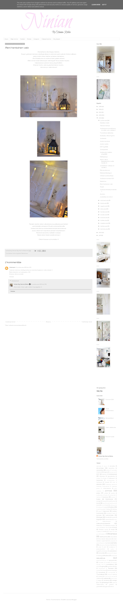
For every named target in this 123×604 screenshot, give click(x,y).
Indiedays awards (110, 484)
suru (97, 566)
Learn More (96, 5)
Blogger (74, 599)
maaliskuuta (104, 223)
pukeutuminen (100, 549)
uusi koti (107, 576)
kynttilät (103, 509)
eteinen (104, 474)
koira (97, 505)
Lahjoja (114, 509)
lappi (99, 511)
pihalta (114, 543)
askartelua (99, 470)
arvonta (112, 466)
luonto (113, 517)
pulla (112, 549)
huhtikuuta (103, 220)
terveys (103, 570)
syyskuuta (104, 206)
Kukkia (111, 507)
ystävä (111, 584)
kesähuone (111, 501)
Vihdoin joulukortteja (106, 175)
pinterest (114, 545)
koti (107, 505)
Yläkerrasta (100, 584)
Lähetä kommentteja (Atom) (17, 325)
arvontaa (100, 468)
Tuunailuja (100, 574)
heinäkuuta (104, 212)
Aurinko (102, 194)
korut (102, 505)
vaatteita (106, 578)
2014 (100, 115)
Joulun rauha (104, 144)
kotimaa (100, 507)
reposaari (109, 553)
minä (115, 527)
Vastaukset (15, 281)
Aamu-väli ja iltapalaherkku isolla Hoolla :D (107, 161)
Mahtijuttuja (104, 156)
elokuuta (103, 209)
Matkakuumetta (110, 525)
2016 (100, 109)
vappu (99, 580)
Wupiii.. (102, 186)
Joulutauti (103, 138)
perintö (103, 543)
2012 (100, 232)
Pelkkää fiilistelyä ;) (106, 173)
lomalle (108, 517)
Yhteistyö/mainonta (46, 39)
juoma (113, 493)
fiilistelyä (102, 476)
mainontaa (108, 519)
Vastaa (11, 276)
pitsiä (99, 547)
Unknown (12, 267)
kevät (98, 503)
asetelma (111, 468)
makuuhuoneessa (103, 523)
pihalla (108, 543)
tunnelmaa (101, 572)
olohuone (103, 536)
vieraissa (106, 580)
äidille (111, 586)
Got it (104, 5)
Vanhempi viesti (87, 321)
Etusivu (6, 39)
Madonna (103, 181)
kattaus (98, 497)
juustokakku (99, 495)
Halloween (112, 478)
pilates (108, 545)
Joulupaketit (104, 149)
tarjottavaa (102, 568)
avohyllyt (114, 470)
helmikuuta (104, 226)
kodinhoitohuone (111, 503)
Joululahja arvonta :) (106, 197)
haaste (98, 478)
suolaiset (101, 562)
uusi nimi (113, 576)
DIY (97, 474)
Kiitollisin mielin (104, 123)
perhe (97, 543)
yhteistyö (105, 582)
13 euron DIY (110, 399)
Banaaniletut (110, 418)
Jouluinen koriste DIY (107, 178)
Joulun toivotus (105, 141)
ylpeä (114, 582)
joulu (14, 253)
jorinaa (108, 491)
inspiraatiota (107, 488)
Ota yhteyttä (56, 39)
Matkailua (99, 525)
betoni (99, 472)
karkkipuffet (112, 495)
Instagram (36, 39)
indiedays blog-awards (102, 486)
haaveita (104, 478)
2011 (100, 235)
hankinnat (99, 480)
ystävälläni (99, 586)
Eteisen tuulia (110, 436)
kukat (105, 507)
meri (110, 527)
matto (98, 527)
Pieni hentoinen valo (106, 184)
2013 (100, 118)
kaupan (113, 497)
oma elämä (113, 536)
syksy (103, 566)
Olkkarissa (24, 253)
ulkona (115, 574)
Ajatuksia (98, 466)
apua (105, 466)
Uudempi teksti (10, 321)
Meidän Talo (104, 527)
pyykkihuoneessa (102, 551)
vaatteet (99, 578)
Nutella (102, 534)
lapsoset (106, 511)
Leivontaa (109, 515)
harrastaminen (111, 480)
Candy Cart (112, 472)
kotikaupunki (113, 505)
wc (99, 582)
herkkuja (99, 482)
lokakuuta (103, 203)
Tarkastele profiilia (102, 459)
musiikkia (98, 531)
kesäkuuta (103, 214)
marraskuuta (104, 200)
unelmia (100, 576)
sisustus (100, 558)
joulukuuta (103, 120)
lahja (108, 509)
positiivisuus (112, 547)
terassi (98, 570)
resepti (115, 553)
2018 (100, 106)
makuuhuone (107, 521)
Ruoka (106, 555)
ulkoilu (109, 574)
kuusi (97, 509)
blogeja (105, 472)
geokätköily (111, 476)
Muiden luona (103, 529)
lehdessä (108, 513)
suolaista (108, 562)
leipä (114, 513)
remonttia (102, 553)
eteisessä (113, 474)
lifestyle (99, 517)
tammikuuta (104, 229)
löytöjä (18, 253)
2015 (100, 112)
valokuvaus (114, 578)
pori (105, 547)
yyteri (106, 586)
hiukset (107, 482)
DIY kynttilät (104, 146)
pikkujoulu (102, 545)
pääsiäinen (113, 551)
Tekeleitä (111, 568)
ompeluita (112, 540)
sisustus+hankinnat (101, 560)
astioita (108, 470)
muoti (113, 529)
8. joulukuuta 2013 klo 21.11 (23, 267)
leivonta (98, 515)
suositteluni (110, 564)
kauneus (105, 497)
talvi (115, 566)
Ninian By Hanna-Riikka (21, 284)
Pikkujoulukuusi (105, 170)
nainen (110, 531)
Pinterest (29, 39)
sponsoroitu (113, 560)
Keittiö (98, 499)
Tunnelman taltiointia (106, 133)
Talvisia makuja (105, 125)
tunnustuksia (111, 572)
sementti (113, 555)
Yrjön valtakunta (111, 427)
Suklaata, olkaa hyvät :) (107, 135)
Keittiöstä (109, 499)
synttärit (110, 566)
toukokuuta (104, 217)
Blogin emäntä (14, 39)
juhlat (106, 493)
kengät (98, 501)
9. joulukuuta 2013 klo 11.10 (39, 284)
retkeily (100, 555)
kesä (104, 501)
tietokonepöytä (112, 570)
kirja (104, 503)
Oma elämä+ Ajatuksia (104, 538)
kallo (106, 495)
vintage (114, 580)
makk (115, 519)
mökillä (105, 531)
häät (113, 482)
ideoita (99, 484)
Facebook (22, 39)
